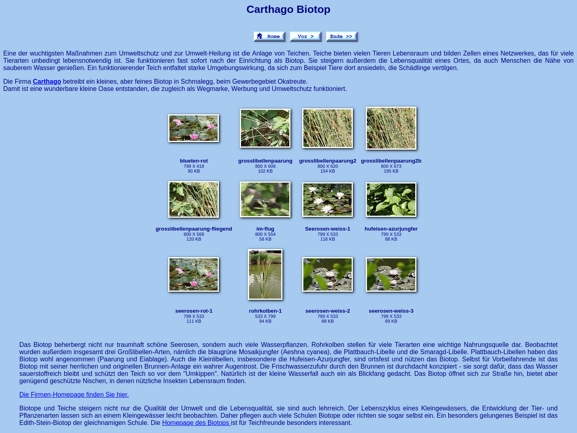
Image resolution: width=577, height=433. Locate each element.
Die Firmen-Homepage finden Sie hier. (74, 394)
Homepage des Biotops (196, 422)
